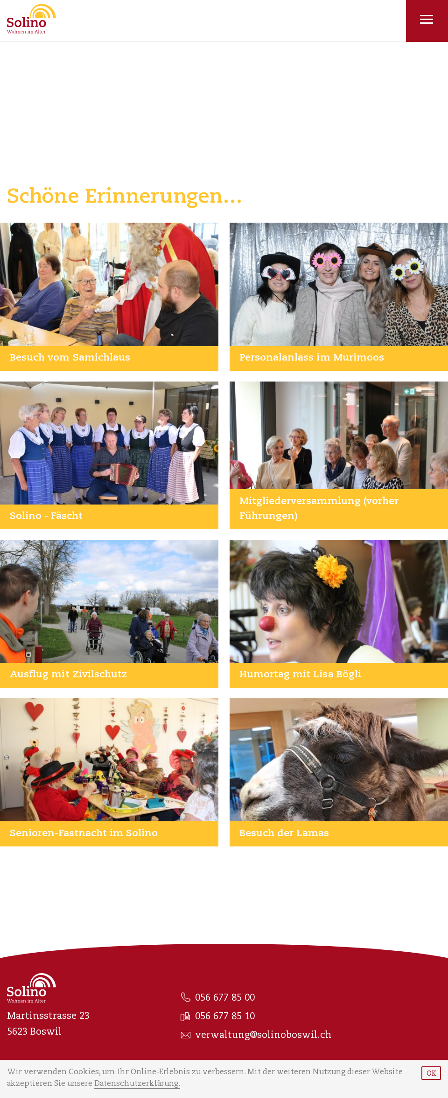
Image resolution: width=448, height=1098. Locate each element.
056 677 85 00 (218, 997)
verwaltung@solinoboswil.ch (256, 1035)
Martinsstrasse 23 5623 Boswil (48, 1024)
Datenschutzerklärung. (137, 1084)
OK (431, 1074)
